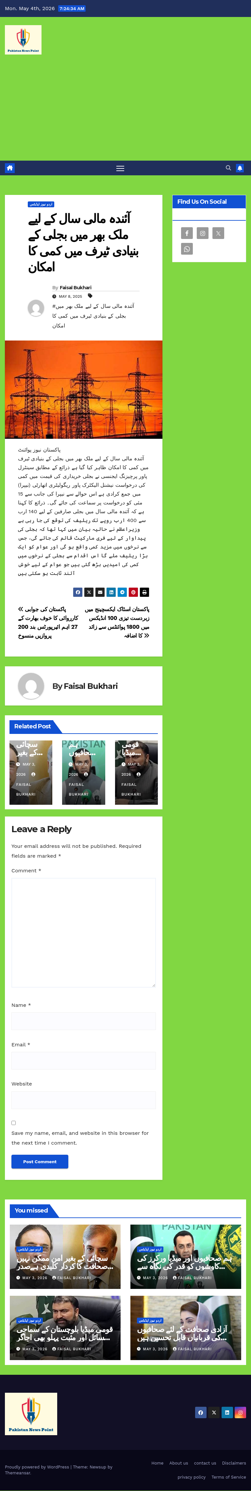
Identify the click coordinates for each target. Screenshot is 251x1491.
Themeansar (17, 1473)
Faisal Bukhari (75, 288)
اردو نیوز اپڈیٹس (41, 204)
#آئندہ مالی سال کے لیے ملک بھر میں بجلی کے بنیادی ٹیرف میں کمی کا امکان (93, 316)
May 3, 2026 (36, 1278)
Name (21, 1005)
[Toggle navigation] (120, 168)
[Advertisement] (125, 111)
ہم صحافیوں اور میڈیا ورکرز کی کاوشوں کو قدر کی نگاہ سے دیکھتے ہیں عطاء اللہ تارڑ (184, 1266)
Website (21, 1084)
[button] (228, 168)
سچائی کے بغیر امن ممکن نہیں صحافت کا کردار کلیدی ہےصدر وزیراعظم (62, 1266)
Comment (26, 870)
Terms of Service (228, 1477)
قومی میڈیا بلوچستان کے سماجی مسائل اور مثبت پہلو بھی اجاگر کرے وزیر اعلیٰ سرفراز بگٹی (64, 1338)
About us (178, 1463)
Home (157, 1463)
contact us (205, 1463)
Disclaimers (234, 1463)
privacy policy (191, 1477)
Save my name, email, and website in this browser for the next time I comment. (80, 1138)
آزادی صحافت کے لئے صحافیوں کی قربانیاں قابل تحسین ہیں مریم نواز (182, 1338)
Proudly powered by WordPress (38, 1467)
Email (20, 1045)
